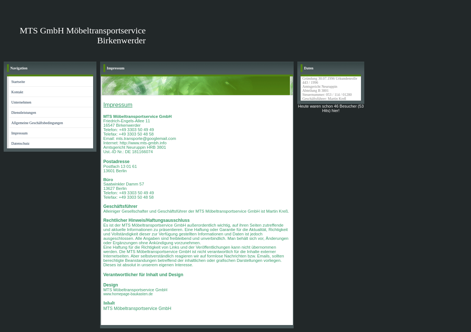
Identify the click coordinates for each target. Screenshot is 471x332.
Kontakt (17, 92)
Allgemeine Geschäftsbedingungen (37, 123)
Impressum (19, 133)
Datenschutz (20, 143)
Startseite (18, 82)
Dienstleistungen (23, 113)
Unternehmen (21, 102)
